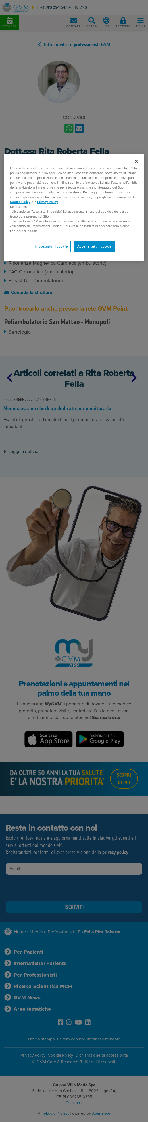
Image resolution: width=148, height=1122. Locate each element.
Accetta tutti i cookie (94, 246)
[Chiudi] (136, 161)
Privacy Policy (47, 202)
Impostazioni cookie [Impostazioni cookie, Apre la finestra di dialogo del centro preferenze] (51, 246)
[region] (74, 208)
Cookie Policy (20, 202)
